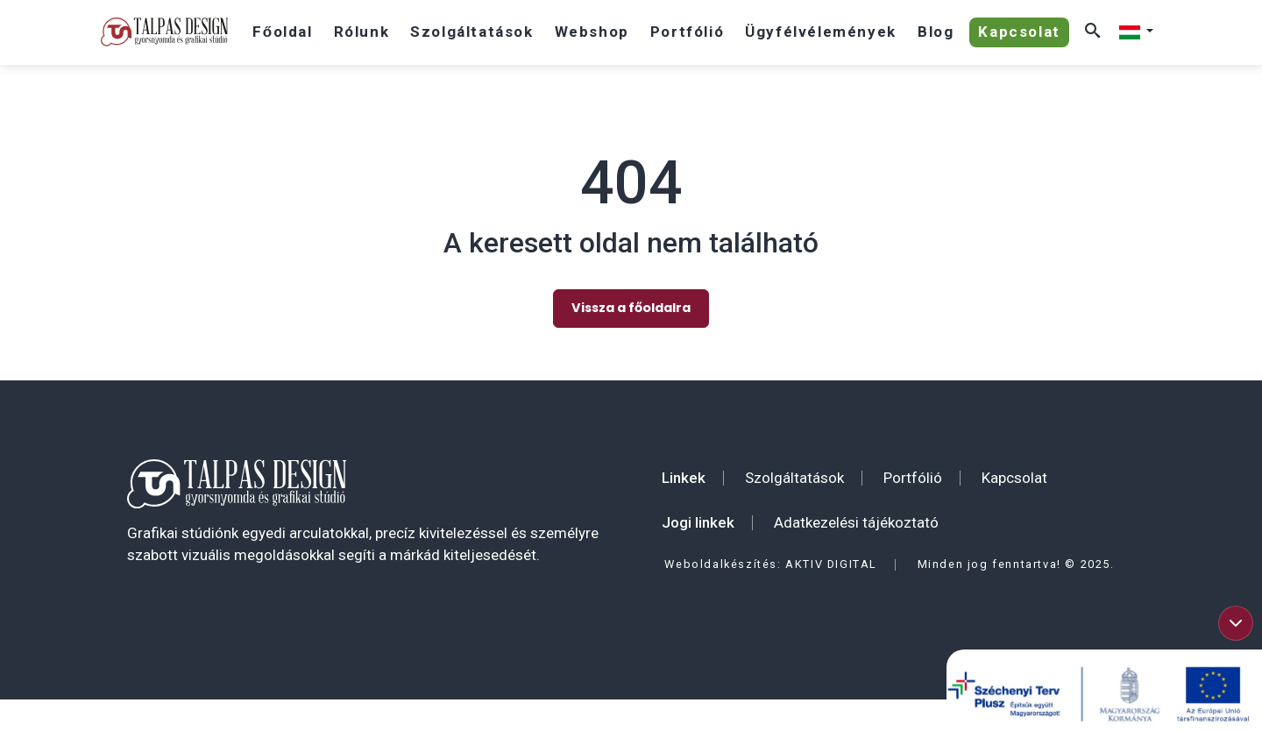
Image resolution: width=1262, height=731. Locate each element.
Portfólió (912, 473)
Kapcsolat (1014, 473)
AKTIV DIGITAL (831, 559)
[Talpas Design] (164, 32)
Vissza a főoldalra (631, 303)
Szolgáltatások (794, 473)
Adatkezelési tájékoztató (856, 518)
